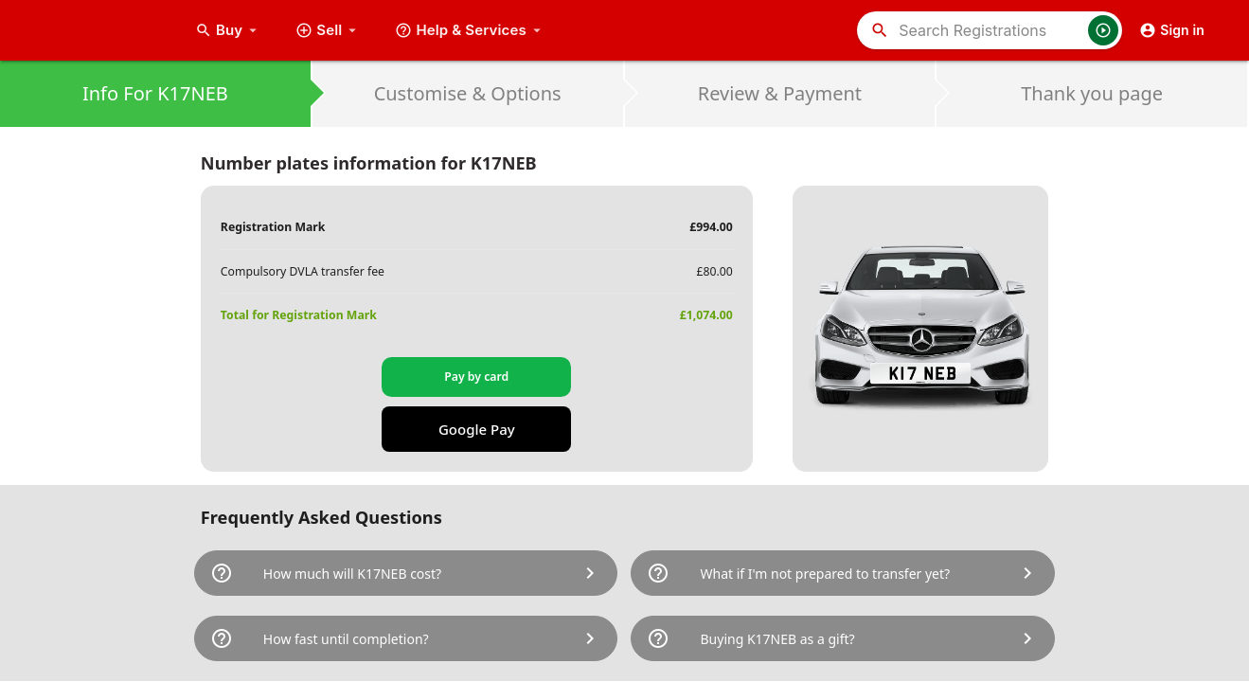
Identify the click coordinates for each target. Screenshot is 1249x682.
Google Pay (476, 429)
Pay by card (476, 376)
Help (470, 30)
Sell (328, 30)
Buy (228, 30)
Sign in (1171, 30)
